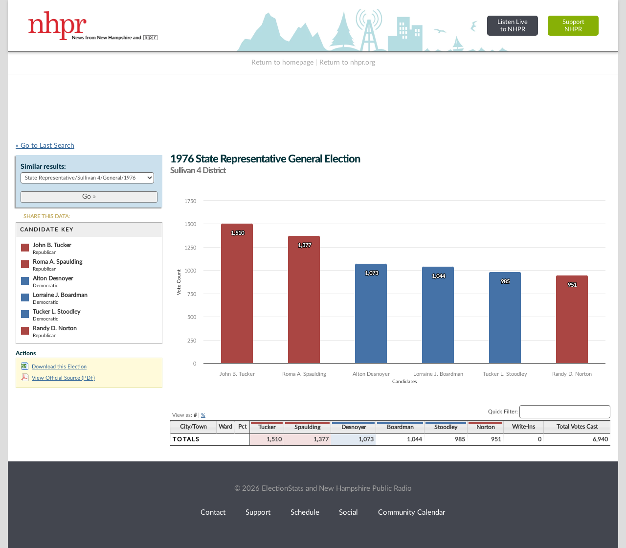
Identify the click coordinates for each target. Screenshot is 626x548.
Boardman (400, 427)
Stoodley (445, 427)
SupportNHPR (573, 25)
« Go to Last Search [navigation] (45, 145)
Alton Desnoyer (53, 278)
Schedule (305, 512)
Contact (213, 512)
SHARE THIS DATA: (46, 216)
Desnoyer (353, 427)
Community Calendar (411, 512)
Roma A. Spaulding (57, 262)
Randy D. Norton (55, 328)
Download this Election (54, 366)
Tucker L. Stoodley (56, 312)
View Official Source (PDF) (58, 378)
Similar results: (43, 166)
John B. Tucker (52, 245)
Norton (485, 427)
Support (258, 512)
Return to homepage (282, 62)
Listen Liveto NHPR (512, 25)
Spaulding (307, 427)
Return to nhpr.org (347, 62)
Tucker (266, 427)
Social (348, 512)
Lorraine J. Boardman (60, 295)
